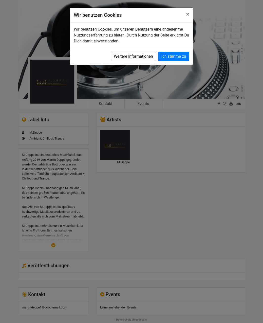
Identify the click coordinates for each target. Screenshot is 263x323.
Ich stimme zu (173, 56)
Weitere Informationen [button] (133, 56)
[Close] (187, 14)
